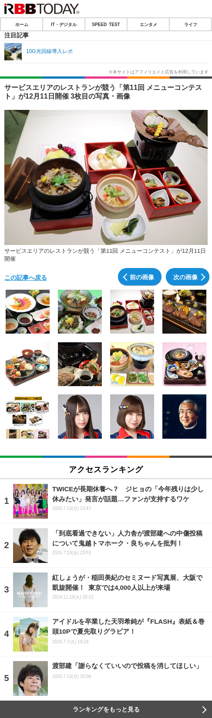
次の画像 (185, 277)
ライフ (190, 24)
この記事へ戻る (25, 277)
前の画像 (142, 277)
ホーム (21, 24)
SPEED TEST (106, 24)
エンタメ (148, 24)
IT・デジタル (64, 24)
